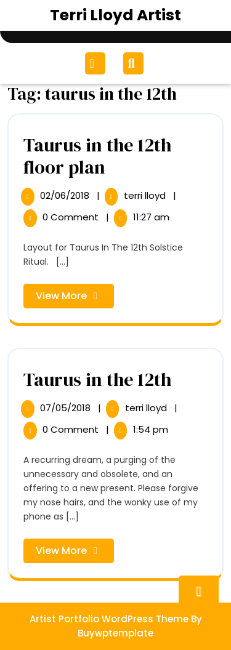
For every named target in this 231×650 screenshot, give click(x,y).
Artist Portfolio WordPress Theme (109, 618)
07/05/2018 (66, 407)
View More (75, 298)
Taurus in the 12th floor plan (97, 156)
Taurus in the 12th (97, 379)
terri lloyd (146, 195)
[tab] (96, 63)
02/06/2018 (66, 195)
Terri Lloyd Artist (115, 15)
